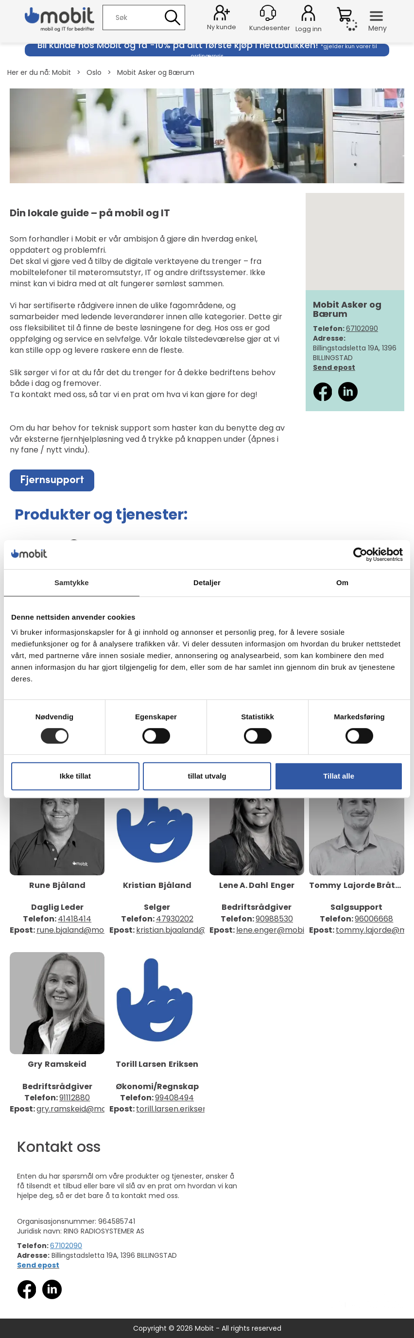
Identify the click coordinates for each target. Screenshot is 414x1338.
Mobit (61, 72)
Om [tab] (342, 582)
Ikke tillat (75, 776)
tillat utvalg (207, 776)
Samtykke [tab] (71, 582)
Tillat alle (338, 776)
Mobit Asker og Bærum (155, 72)
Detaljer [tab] (207, 582)
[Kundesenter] (268, 13)
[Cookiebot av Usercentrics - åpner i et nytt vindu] (360, 554)
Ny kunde (221, 27)
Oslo (94, 72)
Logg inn (308, 14)
